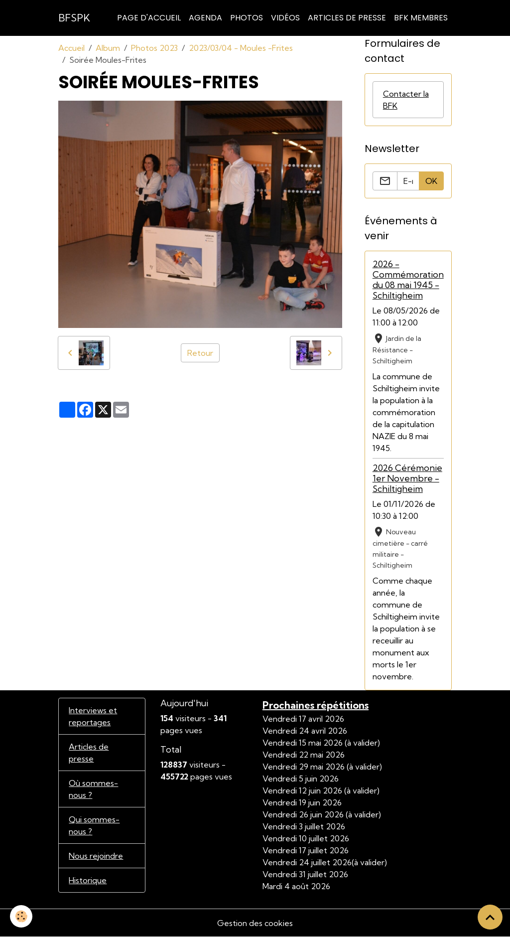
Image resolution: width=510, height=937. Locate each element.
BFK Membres (421, 17)
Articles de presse (89, 753)
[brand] (74, 17)
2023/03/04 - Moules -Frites (241, 48)
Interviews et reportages (93, 716)
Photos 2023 (154, 48)
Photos (246, 17)
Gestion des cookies (255, 923)
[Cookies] (21, 916)
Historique (88, 880)
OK (431, 181)
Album (108, 48)
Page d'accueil (149, 17)
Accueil (71, 48)
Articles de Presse (347, 17)
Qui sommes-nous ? (94, 825)
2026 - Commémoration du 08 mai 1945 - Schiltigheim (408, 280)
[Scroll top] (490, 917)
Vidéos (285, 17)
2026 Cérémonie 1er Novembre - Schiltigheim (407, 478)
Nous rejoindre (96, 856)
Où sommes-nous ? (93, 789)
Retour (200, 353)
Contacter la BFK (406, 100)
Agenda (205, 17)
